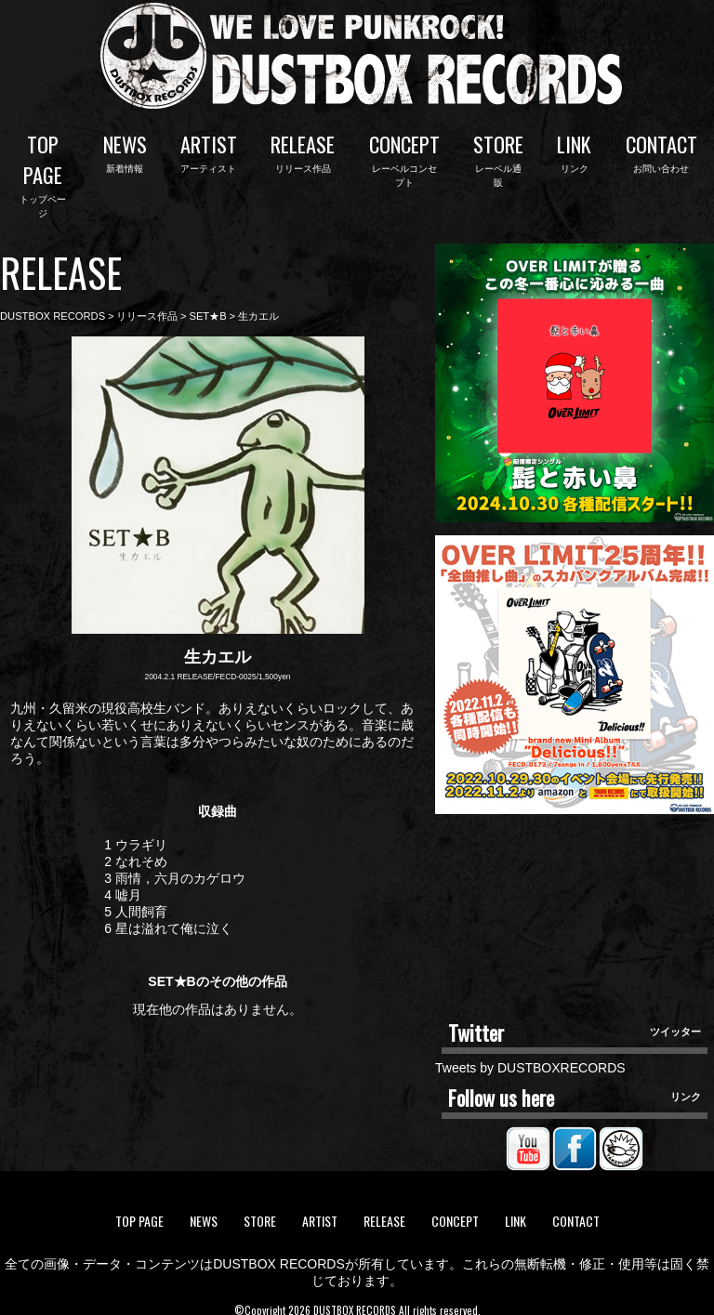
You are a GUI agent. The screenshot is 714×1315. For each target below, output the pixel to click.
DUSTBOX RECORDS (52, 300)
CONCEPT (404, 151)
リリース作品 (147, 300)
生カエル (258, 300)
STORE (498, 151)
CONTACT (661, 151)
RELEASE (303, 151)
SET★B (207, 300)
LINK (574, 151)
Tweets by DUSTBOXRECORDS (530, 1052)
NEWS (125, 151)
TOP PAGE (43, 166)
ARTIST (208, 151)
